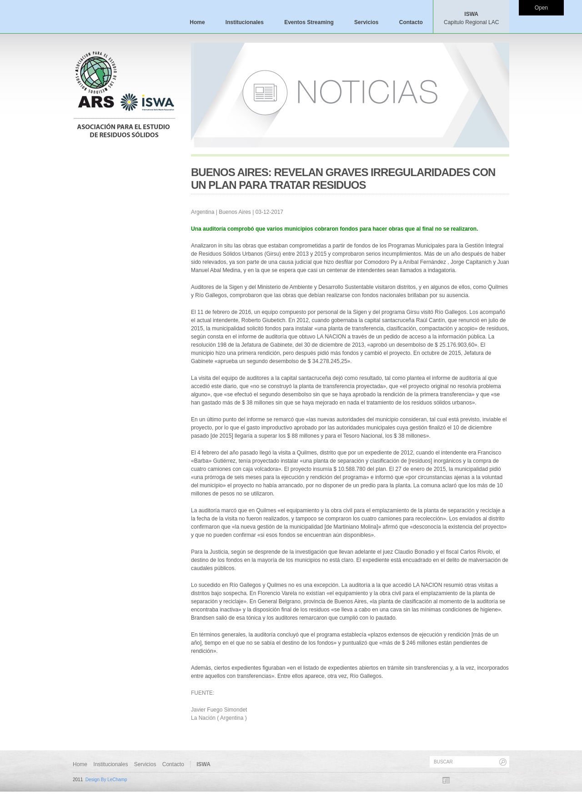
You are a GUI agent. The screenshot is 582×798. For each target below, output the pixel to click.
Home (197, 22)
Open (541, 8)
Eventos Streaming (309, 22)
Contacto (411, 22)
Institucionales (245, 22)
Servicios (366, 22)
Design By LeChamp (106, 779)
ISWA (471, 18)
